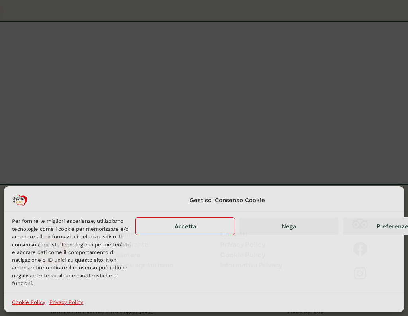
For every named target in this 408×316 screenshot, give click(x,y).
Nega (289, 226)
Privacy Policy (66, 302)
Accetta (185, 226)
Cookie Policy (28, 302)
